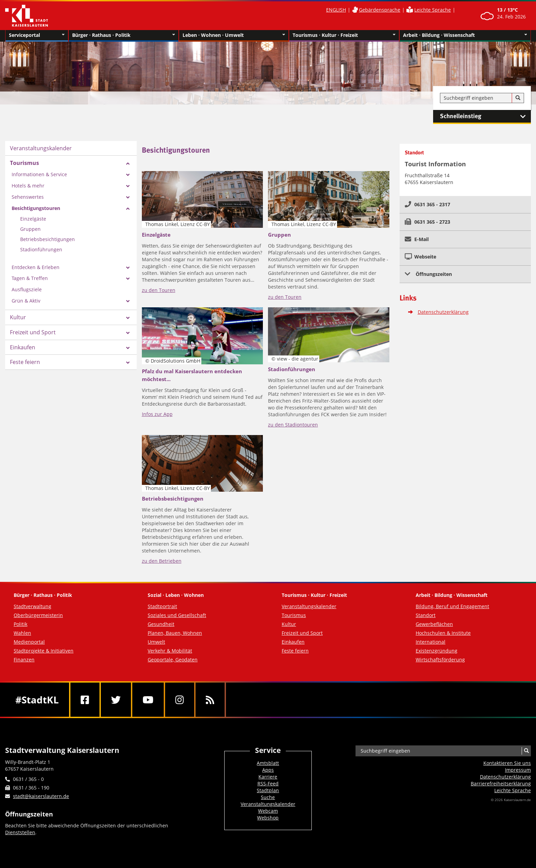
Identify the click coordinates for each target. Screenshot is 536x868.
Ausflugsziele (27, 289)
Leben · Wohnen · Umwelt (234, 35)
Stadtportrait (162, 606)
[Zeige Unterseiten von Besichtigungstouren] (127, 208)
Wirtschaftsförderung (440, 659)
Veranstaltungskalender (41, 148)
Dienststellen (20, 832)
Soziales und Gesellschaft (177, 615)
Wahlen (22, 633)
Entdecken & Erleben (35, 267)
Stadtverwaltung (32, 606)
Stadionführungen (41, 249)
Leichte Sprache (432, 9)
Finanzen (24, 659)
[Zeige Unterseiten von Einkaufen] (127, 348)
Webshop (268, 817)
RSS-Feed (268, 783)
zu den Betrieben (162, 561)
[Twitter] (116, 700)
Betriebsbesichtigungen (47, 239)
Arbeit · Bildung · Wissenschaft (465, 35)
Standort (426, 615)
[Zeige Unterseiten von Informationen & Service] (127, 174)
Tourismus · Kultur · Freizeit (344, 35)
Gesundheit (161, 624)
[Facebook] (84, 700)
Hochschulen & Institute (443, 633)
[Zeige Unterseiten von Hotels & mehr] (127, 186)
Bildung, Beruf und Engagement (452, 606)
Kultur (18, 317)
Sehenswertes (28, 197)
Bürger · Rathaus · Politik (123, 35)
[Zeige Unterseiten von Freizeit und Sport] (127, 332)
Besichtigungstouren (36, 208)
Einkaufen (22, 347)
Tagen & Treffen (30, 278)
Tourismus (24, 163)
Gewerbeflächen (434, 624)
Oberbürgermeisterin (38, 615)
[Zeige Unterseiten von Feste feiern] (127, 362)
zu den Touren (158, 290)
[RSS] (210, 700)
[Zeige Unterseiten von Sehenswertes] (127, 197)
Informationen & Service (39, 174)
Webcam (268, 811)
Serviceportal (37, 35)
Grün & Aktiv (26, 300)
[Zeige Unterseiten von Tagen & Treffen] (127, 278)
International (430, 642)
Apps (268, 770)
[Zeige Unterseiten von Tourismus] (127, 163)
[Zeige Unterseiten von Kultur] (127, 317)
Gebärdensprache (379, 9)
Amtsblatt (268, 763)
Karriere (267, 776)
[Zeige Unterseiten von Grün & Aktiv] (127, 301)
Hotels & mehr (28, 185)
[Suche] (517, 98)
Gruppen (30, 229)
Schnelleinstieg (485, 116)
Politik (20, 624)
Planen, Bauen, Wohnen (175, 633)
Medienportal (29, 642)
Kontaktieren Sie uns (507, 763)
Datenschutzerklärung (443, 312)
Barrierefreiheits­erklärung (501, 783)
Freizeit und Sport (33, 332)
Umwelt (156, 642)
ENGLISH (336, 9)
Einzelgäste (33, 218)
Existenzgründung (436, 650)
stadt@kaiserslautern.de (41, 796)
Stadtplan (268, 790)
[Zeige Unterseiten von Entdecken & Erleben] (127, 267)
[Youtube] (148, 700)
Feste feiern (25, 362)
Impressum (518, 770)
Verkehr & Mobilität (170, 650)
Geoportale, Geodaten (173, 659)
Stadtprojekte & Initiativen (43, 650)
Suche (268, 797)
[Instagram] (179, 700)
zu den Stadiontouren (293, 424)
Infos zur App (157, 414)
